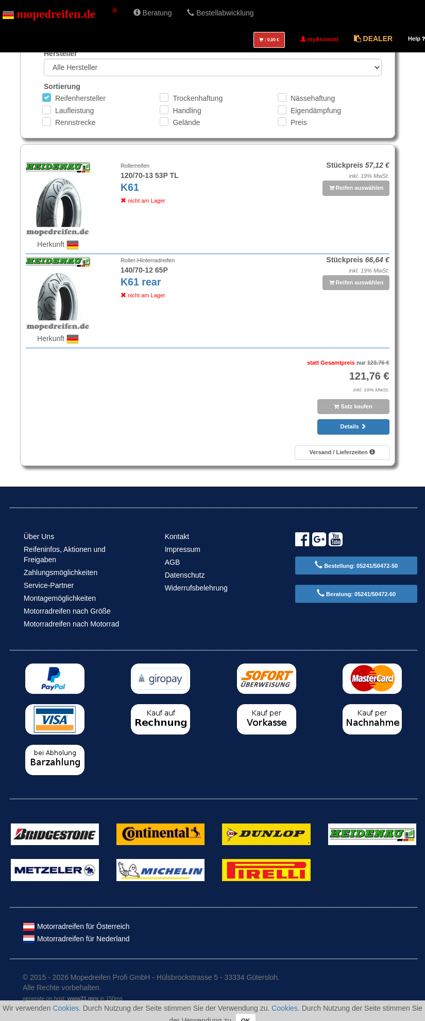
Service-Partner (49, 585)
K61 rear (141, 282)
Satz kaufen (353, 406)
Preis (299, 122)
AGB (172, 562)
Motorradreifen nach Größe (67, 611)
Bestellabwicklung (220, 13)
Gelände (186, 122)
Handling (187, 110)
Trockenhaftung (198, 98)
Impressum (182, 549)
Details (353, 426)
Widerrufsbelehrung (196, 588)
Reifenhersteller (80, 98)
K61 (130, 187)
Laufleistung (74, 110)
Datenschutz (185, 575)
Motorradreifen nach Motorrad (71, 624)
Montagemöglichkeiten (60, 598)
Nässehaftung (313, 98)
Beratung (152, 13)
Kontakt (177, 536)
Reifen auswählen (356, 188)
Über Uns (39, 536)
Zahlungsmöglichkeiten (60, 572)
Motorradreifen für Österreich (76, 926)
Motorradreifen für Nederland (76, 939)
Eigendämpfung (316, 110)
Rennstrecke (75, 122)
